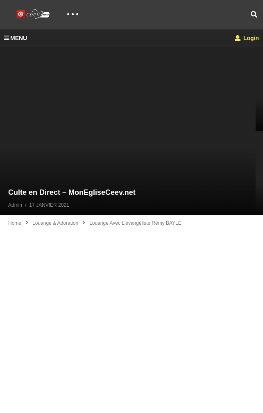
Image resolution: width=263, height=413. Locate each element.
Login (247, 38)
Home (14, 223)
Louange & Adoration (55, 223)
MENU (15, 38)
